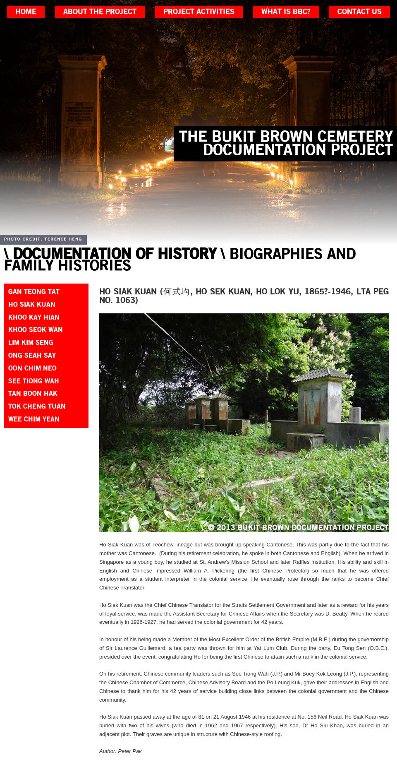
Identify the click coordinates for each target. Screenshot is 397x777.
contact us (359, 12)
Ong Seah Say (32, 355)
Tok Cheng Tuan (37, 406)
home (25, 12)
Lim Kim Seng (30, 342)
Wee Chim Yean (34, 419)
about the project (99, 12)
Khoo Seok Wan (35, 330)
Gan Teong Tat (34, 292)
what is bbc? (286, 12)
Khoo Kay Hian (34, 317)
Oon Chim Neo (32, 368)
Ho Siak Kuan (31, 304)
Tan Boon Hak (32, 393)
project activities (198, 12)
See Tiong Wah (33, 381)
